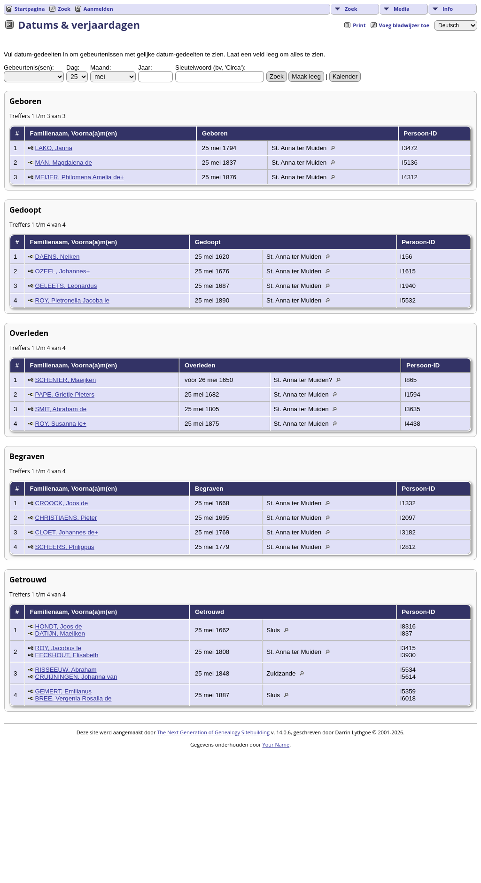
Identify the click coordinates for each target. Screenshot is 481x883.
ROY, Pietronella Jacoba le (72, 300)
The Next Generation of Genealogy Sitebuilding (213, 732)
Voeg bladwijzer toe (404, 25)
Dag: (72, 67)
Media (402, 8)
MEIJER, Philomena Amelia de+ (79, 177)
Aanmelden (98, 8)
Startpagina (30, 8)
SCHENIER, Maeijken (65, 379)
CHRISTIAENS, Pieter (66, 517)
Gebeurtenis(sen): (29, 67)
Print (359, 25)
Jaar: (145, 67)
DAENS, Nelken (57, 256)
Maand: (100, 67)
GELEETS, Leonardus (66, 285)
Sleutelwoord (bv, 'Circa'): (210, 67)
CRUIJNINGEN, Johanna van (76, 676)
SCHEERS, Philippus (64, 546)
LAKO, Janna (53, 147)
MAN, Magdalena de (64, 162)
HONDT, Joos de (58, 626)
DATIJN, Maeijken (60, 633)
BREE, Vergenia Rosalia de (73, 698)
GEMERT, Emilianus (63, 691)
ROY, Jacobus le (58, 648)
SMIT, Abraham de (61, 409)
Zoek (351, 8)
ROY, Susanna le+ (60, 423)
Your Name (276, 744)
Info (447, 8)
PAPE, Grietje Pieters (64, 394)
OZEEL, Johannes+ (62, 271)
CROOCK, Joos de (61, 503)
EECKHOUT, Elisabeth (67, 655)
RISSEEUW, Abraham (66, 669)
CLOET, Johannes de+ (66, 532)
